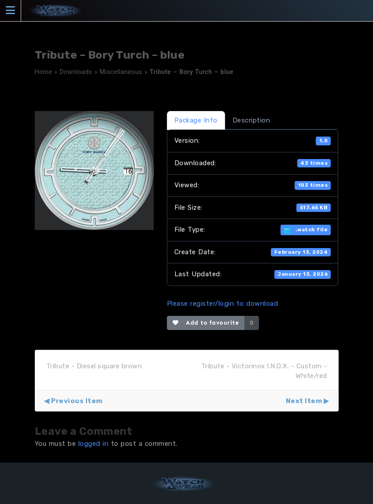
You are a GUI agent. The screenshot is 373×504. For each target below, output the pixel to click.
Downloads (75, 71)
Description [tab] (251, 120)
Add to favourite (206, 322)
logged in (93, 444)
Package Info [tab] (196, 120)
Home (43, 71)
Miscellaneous (121, 71)
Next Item (304, 401)
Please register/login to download (222, 304)
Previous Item (77, 401)
